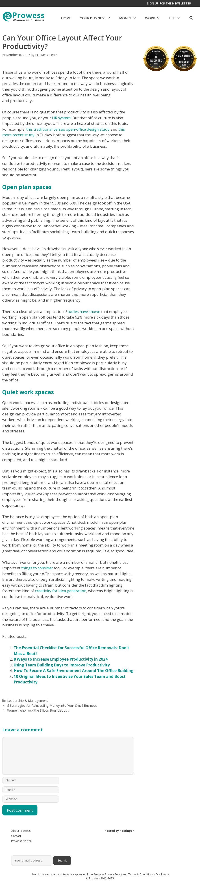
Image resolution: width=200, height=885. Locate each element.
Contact (16, 836)
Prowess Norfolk (21, 841)
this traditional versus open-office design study (68, 129)
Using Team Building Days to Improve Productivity (62, 665)
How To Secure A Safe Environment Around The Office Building (73, 670)
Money (130, 18)
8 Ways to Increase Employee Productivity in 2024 (61, 659)
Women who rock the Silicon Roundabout (38, 710)
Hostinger (127, 831)
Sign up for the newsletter (169, 3)
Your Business (97, 18)
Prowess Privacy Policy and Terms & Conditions (123, 874)
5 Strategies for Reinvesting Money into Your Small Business (52, 705)
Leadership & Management (27, 700)
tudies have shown (83, 311)
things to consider (37, 567)
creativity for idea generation (60, 590)
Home (66, 18)
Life (177, 18)
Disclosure (162, 874)
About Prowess (20, 831)
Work (154, 18)
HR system (61, 117)
